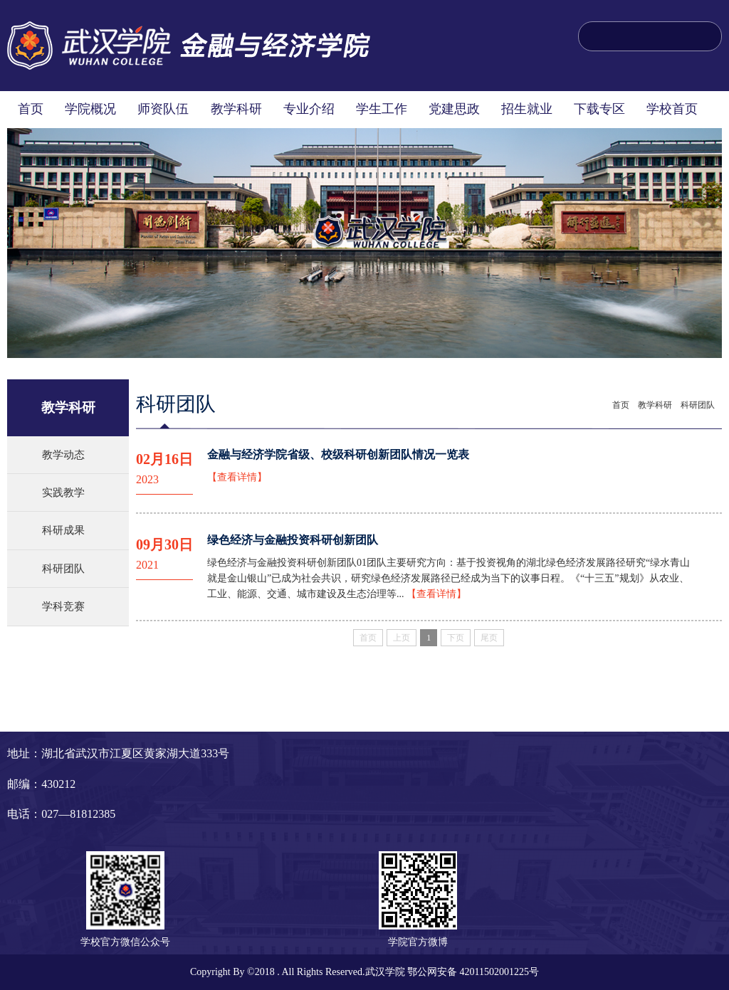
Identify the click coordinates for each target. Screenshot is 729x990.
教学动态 (63, 454)
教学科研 (236, 109)
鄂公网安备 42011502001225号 (473, 972)
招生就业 (526, 109)
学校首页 (672, 109)
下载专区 (599, 109)
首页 (30, 109)
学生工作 (381, 109)
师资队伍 (163, 109)
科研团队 (63, 568)
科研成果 (63, 530)
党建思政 (454, 109)
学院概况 (90, 109)
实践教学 (63, 492)
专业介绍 (309, 109)
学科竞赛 (63, 606)
